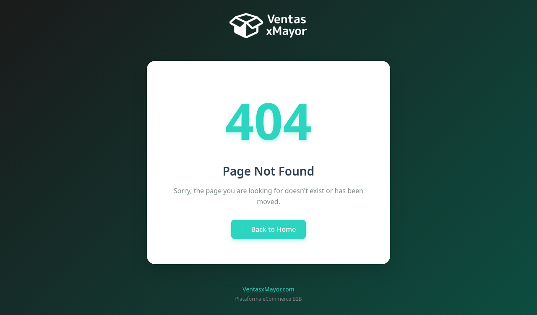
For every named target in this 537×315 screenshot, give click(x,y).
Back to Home (268, 229)
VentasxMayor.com (268, 289)
